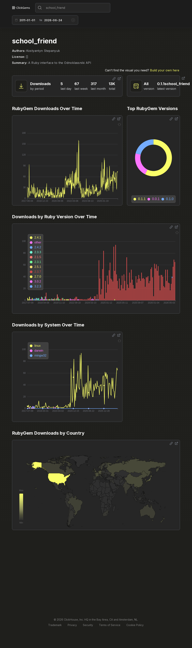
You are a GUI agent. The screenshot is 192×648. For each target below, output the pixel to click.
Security (88, 625)
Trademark (55, 625)
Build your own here (164, 70)
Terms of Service (109, 625)
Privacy (72, 625)
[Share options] (114, 79)
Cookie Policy (135, 625)
